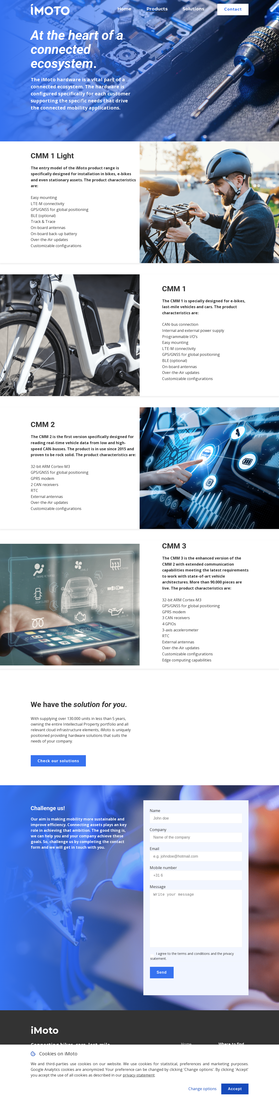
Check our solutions (58, 760)
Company (158, 829)
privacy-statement (139, 1075)
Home (124, 9)
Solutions (193, 9)
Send (162, 972)
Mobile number (163, 867)
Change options (202, 1088)
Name (155, 810)
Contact (233, 9)
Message (158, 886)
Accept (235, 1089)
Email (154, 848)
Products (157, 9)
